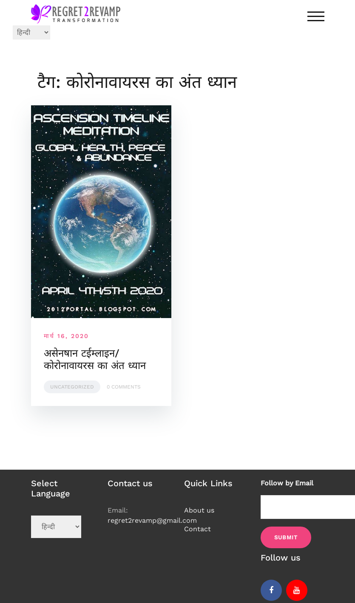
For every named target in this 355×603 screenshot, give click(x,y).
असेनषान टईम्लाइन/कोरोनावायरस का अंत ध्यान (95, 359)
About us (199, 510)
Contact (197, 529)
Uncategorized (72, 387)
